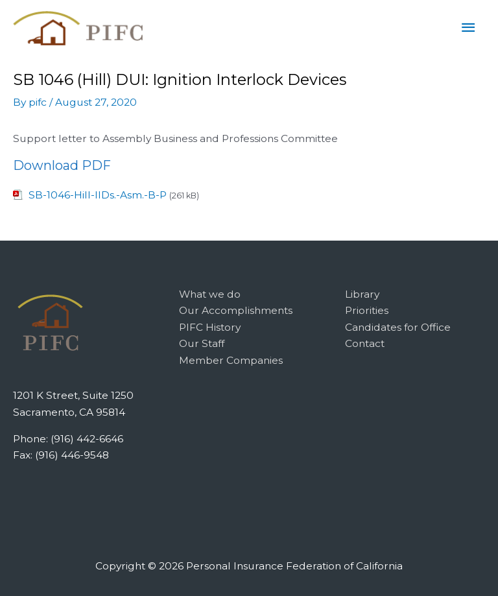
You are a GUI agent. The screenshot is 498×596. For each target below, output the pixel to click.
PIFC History (210, 327)
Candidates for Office (398, 327)
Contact (365, 343)
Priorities (366, 310)
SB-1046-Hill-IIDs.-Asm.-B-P (98, 195)
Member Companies (231, 360)
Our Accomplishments (235, 310)
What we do (210, 294)
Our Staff (201, 343)
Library (362, 294)
